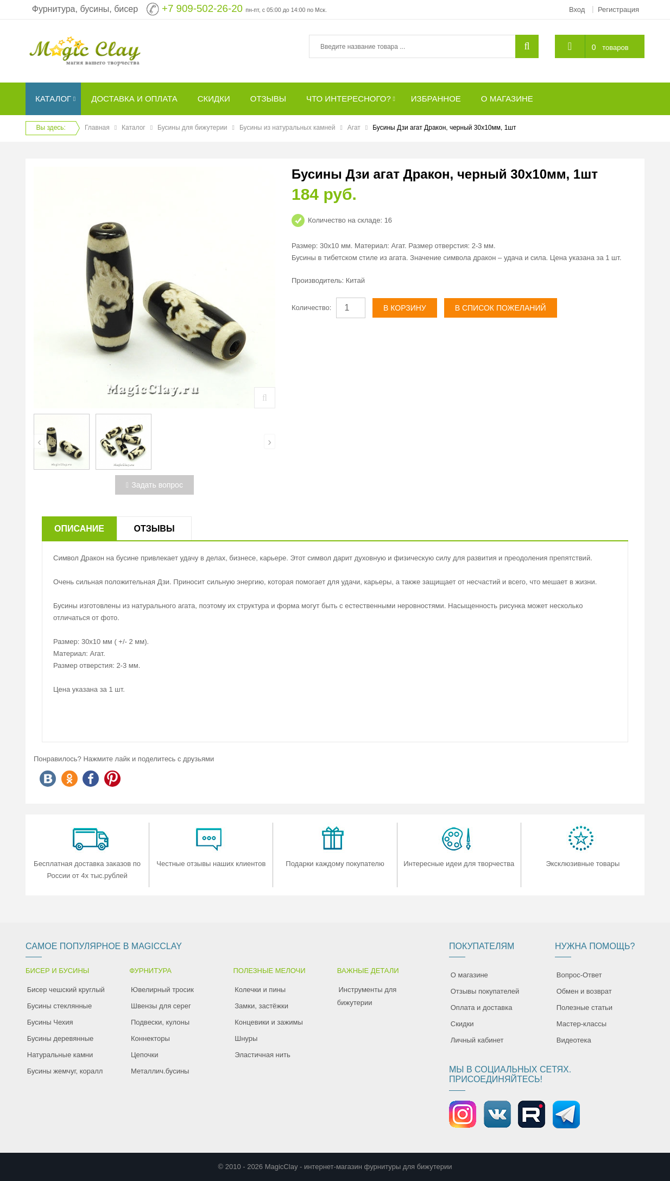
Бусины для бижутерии (192, 127)
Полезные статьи (584, 1007)
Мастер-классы (581, 1024)
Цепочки (145, 1055)
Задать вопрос (154, 485)
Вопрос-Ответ (579, 975)
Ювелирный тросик (162, 990)
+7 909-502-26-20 (202, 8)
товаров (615, 47)
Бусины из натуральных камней (287, 127)
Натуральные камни (60, 1055)
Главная (97, 127)
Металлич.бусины (160, 1071)
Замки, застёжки (261, 1006)
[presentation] (39, 441)
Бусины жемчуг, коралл (65, 1071)
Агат (354, 127)
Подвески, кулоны (160, 1022)
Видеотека (574, 1040)
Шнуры (246, 1038)
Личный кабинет (477, 1040)
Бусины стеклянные (59, 1006)
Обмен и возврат (584, 991)
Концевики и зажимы (269, 1022)
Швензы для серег (161, 1006)
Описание (79, 528)
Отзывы (154, 528)
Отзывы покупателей (485, 991)
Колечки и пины (260, 990)
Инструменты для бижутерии (367, 996)
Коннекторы (150, 1038)
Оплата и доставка (482, 1007)
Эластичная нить (262, 1055)
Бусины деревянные (60, 1038)
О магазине (469, 975)
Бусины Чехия (50, 1022)
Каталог (134, 127)
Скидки (462, 1024)
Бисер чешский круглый (66, 990)
